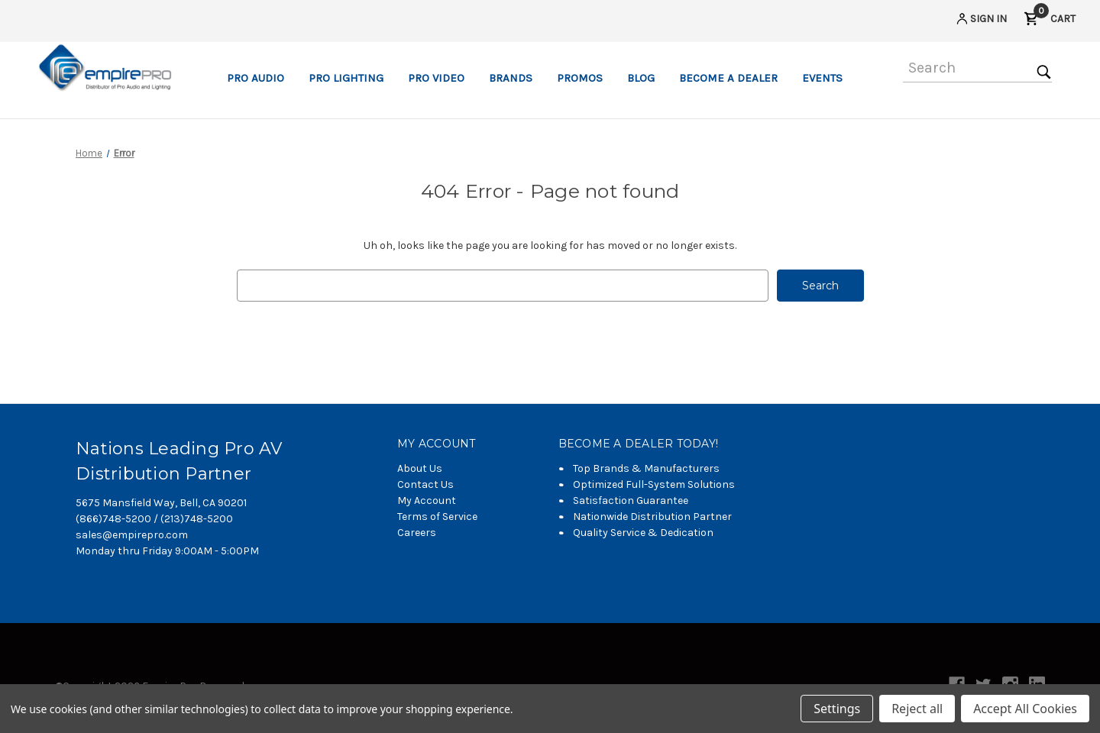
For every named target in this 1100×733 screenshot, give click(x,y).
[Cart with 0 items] (1049, 21)
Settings (837, 708)
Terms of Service (437, 516)
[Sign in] (980, 21)
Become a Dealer (728, 78)
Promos (580, 78)
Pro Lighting (346, 78)
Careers (416, 532)
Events (822, 78)
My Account (426, 500)
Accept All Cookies (1025, 708)
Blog (641, 78)
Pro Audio (255, 78)
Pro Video (436, 78)
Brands (510, 78)
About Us (419, 468)
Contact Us (425, 484)
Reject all (917, 708)
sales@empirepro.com (132, 534)
